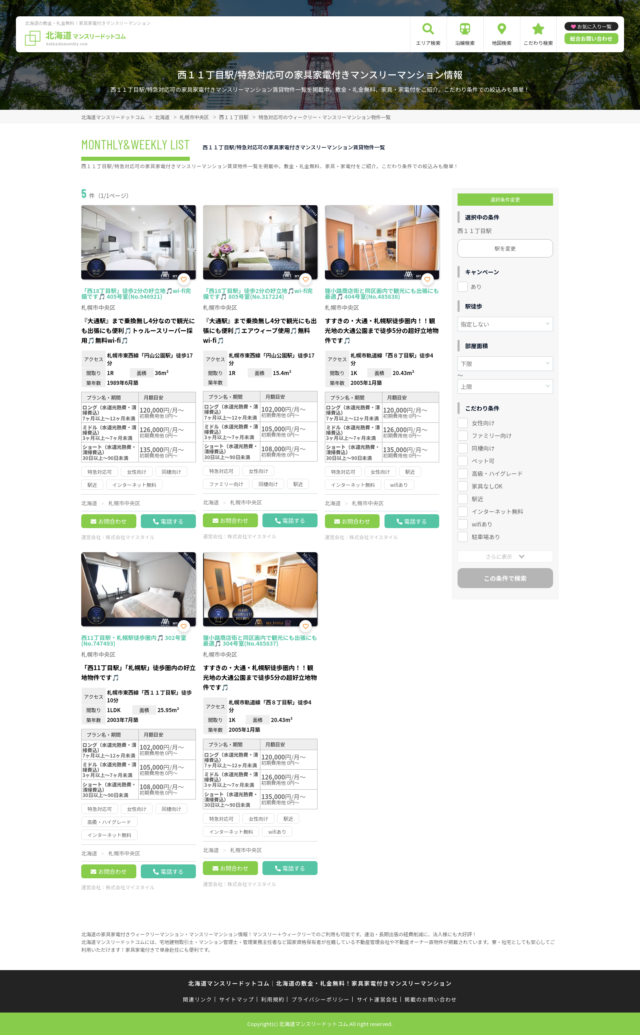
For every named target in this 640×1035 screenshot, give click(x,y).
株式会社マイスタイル (130, 536)
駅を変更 (505, 248)
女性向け (483, 423)
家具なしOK (487, 486)
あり (476, 286)
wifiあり (482, 524)
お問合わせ (112, 521)
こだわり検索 (538, 42)
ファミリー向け (492, 435)
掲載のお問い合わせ (430, 999)
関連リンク (197, 999)
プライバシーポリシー (320, 999)
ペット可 (483, 461)
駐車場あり (486, 537)
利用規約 (272, 999)
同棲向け (483, 448)
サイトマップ (236, 999)
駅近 (477, 499)
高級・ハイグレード (497, 473)
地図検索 (501, 42)
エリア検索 (428, 42)
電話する (171, 521)
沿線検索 (465, 42)
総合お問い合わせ (591, 38)
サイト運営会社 (377, 999)
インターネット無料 (497, 511)
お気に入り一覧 (594, 26)
